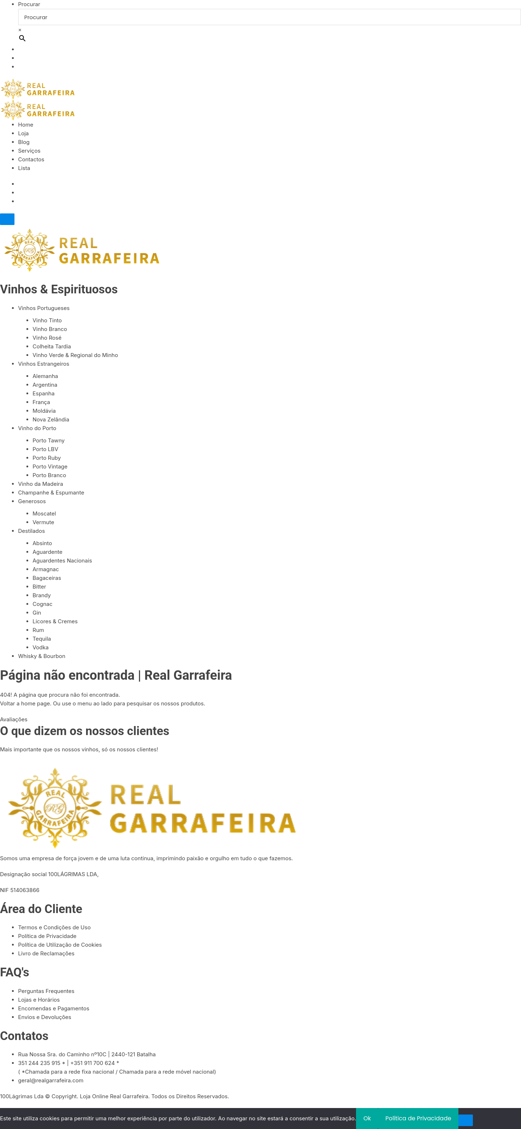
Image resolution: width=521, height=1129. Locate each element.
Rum (38, 630)
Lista (24, 168)
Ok (367, 1118)
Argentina (45, 384)
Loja (23, 133)
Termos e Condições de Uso (54, 927)
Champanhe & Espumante (51, 492)
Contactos (31, 159)
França (41, 402)
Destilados (31, 530)
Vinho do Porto (37, 428)
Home (25, 124)
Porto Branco (49, 475)
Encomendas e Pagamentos (53, 1008)
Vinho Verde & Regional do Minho (75, 355)
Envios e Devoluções (44, 1017)
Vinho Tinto (47, 320)
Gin (37, 612)
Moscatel (44, 513)
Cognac (42, 603)
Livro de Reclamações (46, 953)
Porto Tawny (49, 440)
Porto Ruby (47, 457)
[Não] (465, 1120)
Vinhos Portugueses (43, 308)
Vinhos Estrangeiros (43, 363)
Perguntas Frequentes (46, 991)
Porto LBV (45, 449)
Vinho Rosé (47, 337)
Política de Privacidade (47, 936)
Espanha (44, 393)
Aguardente (48, 551)
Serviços (29, 150)
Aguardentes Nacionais (62, 560)
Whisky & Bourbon (41, 656)
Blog (24, 142)
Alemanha (45, 376)
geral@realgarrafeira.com (51, 1080)
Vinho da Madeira (40, 483)
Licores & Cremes (55, 621)
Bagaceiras (47, 577)
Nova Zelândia (51, 419)
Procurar (29, 4)
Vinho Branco (50, 329)
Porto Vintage (50, 466)
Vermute (43, 522)
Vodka (40, 647)
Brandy (42, 595)
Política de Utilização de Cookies (60, 944)
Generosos (32, 501)
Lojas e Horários (39, 999)
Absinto (42, 543)
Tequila (42, 638)
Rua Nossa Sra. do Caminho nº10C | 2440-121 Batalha (87, 1054)
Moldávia (44, 410)
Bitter (39, 586)
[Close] (7, 219)
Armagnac (46, 569)
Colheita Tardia (52, 346)
